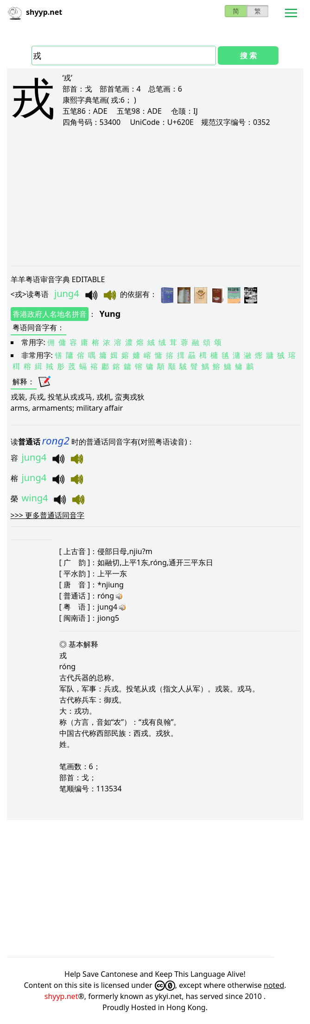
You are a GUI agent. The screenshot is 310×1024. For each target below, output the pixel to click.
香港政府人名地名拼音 (50, 314)
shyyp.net (61, 996)
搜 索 (248, 55)
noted (274, 985)
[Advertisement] (155, 196)
